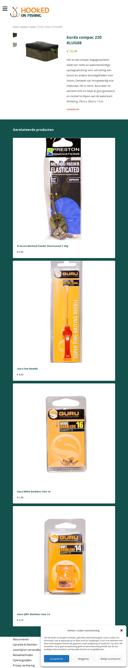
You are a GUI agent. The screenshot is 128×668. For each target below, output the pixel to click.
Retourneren (21, 639)
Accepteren (56, 658)
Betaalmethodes (23, 655)
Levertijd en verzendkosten (29, 650)
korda (33, 26)
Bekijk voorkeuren (110, 658)
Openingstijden (22, 660)
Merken (24, 26)
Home (16, 26)
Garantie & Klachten (25, 644)
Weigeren (83, 658)
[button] (121, 630)
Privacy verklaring (24, 665)
